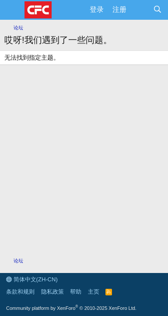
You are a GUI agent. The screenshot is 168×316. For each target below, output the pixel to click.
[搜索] (157, 9)
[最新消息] (140, 9)
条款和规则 (20, 291)
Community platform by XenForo (71, 308)
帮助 (75, 291)
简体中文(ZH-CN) (32, 279)
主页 (93, 291)
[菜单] (12, 10)
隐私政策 (52, 291)
